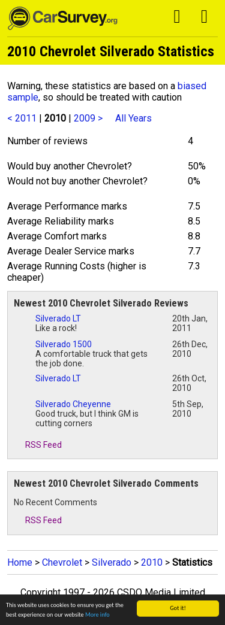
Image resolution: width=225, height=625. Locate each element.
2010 (152, 562)
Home (19, 562)
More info (97, 614)
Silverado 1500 (63, 344)
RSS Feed (38, 445)
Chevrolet (62, 562)
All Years (133, 118)
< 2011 (22, 118)
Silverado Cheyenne (73, 404)
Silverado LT (58, 318)
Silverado (111, 562)
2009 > (88, 118)
